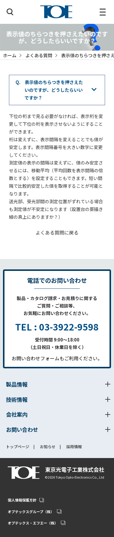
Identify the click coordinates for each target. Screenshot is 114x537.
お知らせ (48, 447)
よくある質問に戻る (57, 232)
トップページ (17, 447)
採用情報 (74, 447)
